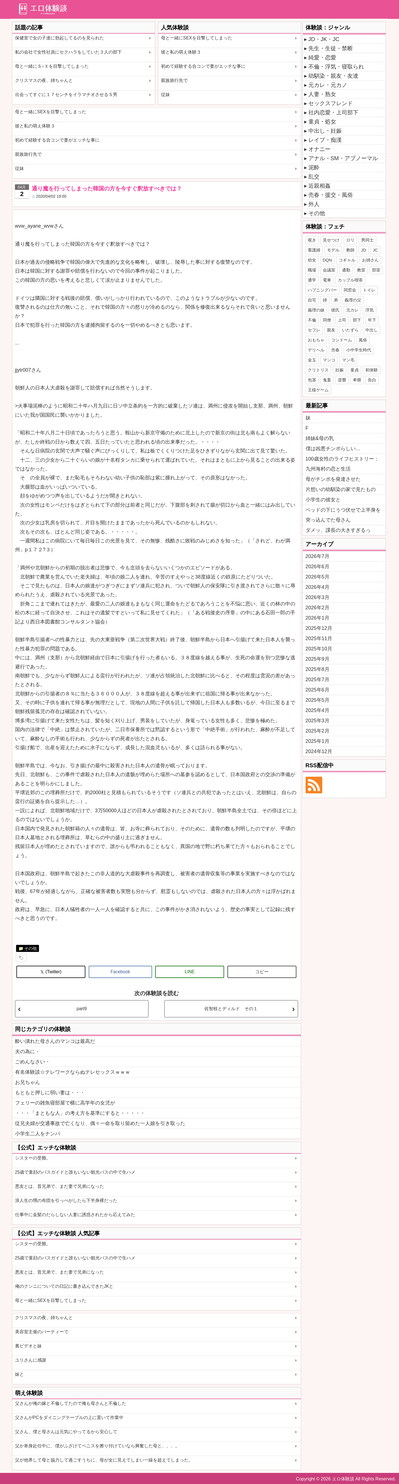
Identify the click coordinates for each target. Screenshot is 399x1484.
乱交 (313, 176)
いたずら (350, 330)
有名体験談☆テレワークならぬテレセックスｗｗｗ (72, 1072)
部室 (376, 270)
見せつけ (331, 240)
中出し (371, 330)
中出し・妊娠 (325, 131)
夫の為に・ (27, 1051)
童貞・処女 (322, 122)
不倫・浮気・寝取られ (336, 67)
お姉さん (370, 260)
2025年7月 (317, 679)
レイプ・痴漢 (325, 140)
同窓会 (350, 290)
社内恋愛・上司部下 (333, 112)
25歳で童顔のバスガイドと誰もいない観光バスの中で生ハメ (75, 1172)
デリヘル (316, 350)
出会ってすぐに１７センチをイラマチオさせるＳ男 (66, 94)
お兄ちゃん (27, 1082)
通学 (312, 280)
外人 (313, 204)
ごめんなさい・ (32, 1062)
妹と (19, 1374)
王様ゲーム (318, 390)
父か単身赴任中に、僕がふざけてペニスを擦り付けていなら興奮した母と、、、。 (97, 1445)
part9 (81, 1008)
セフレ (314, 330)
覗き (312, 240)
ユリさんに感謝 (30, 1360)
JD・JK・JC (323, 39)
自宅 (312, 300)
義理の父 (353, 300)
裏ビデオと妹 (28, 1346)
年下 (372, 320)
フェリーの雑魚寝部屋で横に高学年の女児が (65, 1103)
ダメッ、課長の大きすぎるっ (338, 530)
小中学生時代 (358, 350)
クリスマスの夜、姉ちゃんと (44, 80)
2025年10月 (319, 649)
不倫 (312, 320)
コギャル (347, 260)
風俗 (363, 340)
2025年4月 (317, 710)
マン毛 (348, 360)
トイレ (369, 290)
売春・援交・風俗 (330, 195)
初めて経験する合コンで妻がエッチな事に (203, 66)
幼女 (312, 260)
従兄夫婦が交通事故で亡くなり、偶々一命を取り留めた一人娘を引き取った (100, 1123)
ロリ (350, 240)
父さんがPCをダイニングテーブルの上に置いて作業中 (69, 1417)
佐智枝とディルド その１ (231, 1008)
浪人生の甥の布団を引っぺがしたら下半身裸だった (66, 1200)
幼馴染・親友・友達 (333, 76)
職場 (312, 270)
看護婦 (314, 250)
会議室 (329, 270)
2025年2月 (317, 731)
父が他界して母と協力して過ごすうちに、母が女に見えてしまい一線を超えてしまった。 (104, 1460)
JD (363, 250)
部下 (357, 320)
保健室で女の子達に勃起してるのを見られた (59, 38)
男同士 (367, 240)
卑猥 (357, 380)
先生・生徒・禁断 (330, 48)
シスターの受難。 (33, 1158)
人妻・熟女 (322, 94)
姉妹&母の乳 (320, 438)
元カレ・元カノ (327, 85)
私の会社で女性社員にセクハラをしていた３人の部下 (68, 52)
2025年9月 (317, 659)
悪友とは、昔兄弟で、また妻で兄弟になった (59, 1186)
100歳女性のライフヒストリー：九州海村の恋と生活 (342, 464)
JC (375, 250)
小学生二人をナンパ (37, 1133)
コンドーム (341, 340)
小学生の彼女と (323, 499)
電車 (327, 280)
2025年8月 (317, 669)
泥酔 (313, 167)
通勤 (346, 270)
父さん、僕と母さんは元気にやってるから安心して (66, 1431)
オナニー (319, 149)
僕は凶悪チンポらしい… (333, 448)
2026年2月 (317, 607)
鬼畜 (327, 380)
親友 (331, 330)
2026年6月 (317, 566)
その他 (30, 948)
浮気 (369, 310)
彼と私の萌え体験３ (181, 52)
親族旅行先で (174, 80)
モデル (333, 250)
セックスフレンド (330, 103)
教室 (361, 270)
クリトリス (318, 370)
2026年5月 (317, 577)
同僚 (327, 320)
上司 (342, 320)
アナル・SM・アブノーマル (343, 158)
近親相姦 (319, 186)
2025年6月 (317, 690)
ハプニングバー (322, 290)
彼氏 (335, 310)
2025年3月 (317, 720)
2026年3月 (317, 597)
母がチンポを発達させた (333, 479)
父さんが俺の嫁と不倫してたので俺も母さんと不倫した (70, 1403)
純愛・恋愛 (322, 57)
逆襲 (342, 380)
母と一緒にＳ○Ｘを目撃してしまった (52, 66)
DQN (327, 260)
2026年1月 (317, 618)
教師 (350, 250)
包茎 (312, 380)
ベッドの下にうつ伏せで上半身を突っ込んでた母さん (343, 515)
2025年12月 (319, 628)
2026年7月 (317, 556)
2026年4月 (317, 587)
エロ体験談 (343, 1479)
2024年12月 (319, 751)
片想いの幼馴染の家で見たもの (341, 489)
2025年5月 (317, 700)
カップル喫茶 (350, 280)
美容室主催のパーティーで (41, 1331)
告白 (372, 380)
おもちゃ (316, 340)
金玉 (312, 360)
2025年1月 (317, 741)
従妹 (165, 94)
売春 (335, 350)
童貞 (354, 370)
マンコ (329, 360)
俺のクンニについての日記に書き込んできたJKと (64, 1286)
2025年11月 (319, 638)
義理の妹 (316, 310)
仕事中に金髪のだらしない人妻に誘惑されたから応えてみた (75, 1214)
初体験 (371, 370)
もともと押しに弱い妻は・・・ (50, 1092)
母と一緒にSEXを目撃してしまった (196, 38)
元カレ (352, 310)
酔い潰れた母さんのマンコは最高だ (55, 1041)
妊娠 (339, 370)
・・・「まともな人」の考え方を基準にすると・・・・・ (80, 1113)
